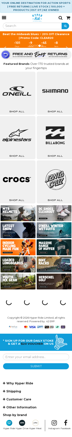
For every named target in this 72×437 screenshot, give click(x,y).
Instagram (54, 425)
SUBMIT (36, 366)
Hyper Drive (22, 425)
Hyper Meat (35, 425)
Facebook (66, 425)
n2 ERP (50, 321)
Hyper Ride (9, 425)
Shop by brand (15, 415)
